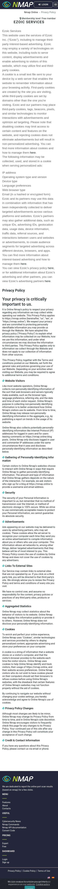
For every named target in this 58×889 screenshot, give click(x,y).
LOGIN (43, 4)
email (36, 748)
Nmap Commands (10, 824)
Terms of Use (44, 871)
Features (6, 802)
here (33, 152)
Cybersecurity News (11, 821)
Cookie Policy (29, 871)
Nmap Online (31, 12)
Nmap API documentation (14, 827)
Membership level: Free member (38, 18)
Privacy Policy (14, 871)
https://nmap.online (15, 318)
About (5, 805)
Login (4, 859)
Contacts (6, 808)
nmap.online (21, 881)
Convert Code (8, 830)
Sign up (5, 862)
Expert (5, 843)
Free (4, 846)
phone (45, 748)
